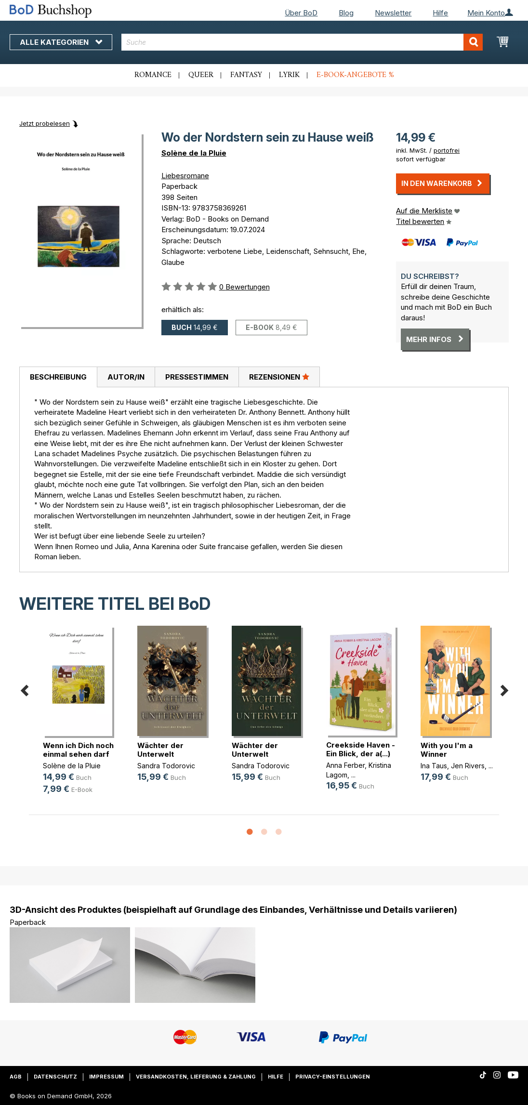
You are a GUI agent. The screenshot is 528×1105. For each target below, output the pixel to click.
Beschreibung (58, 376)
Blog (346, 12)
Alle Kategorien (61, 42)
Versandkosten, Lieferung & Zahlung (196, 1076)
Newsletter (393, 12)
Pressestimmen (196, 376)
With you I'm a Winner (447, 750)
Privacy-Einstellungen (332, 1076)
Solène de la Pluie (193, 153)
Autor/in (126, 376)
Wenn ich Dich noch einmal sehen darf (78, 750)
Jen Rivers (468, 766)
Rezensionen (279, 376)
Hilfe (440, 12)
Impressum (106, 1076)
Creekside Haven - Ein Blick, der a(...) (360, 749)
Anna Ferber (345, 765)
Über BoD (301, 12)
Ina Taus (434, 766)
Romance (153, 75)
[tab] (58, 377)
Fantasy (246, 75)
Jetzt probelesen (44, 123)
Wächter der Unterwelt (160, 750)
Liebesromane (185, 175)
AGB (16, 1076)
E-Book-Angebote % (355, 75)
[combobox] (302, 42)
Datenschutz (55, 1076)
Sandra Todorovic (166, 766)
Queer (200, 75)
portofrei (447, 150)
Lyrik (289, 75)
